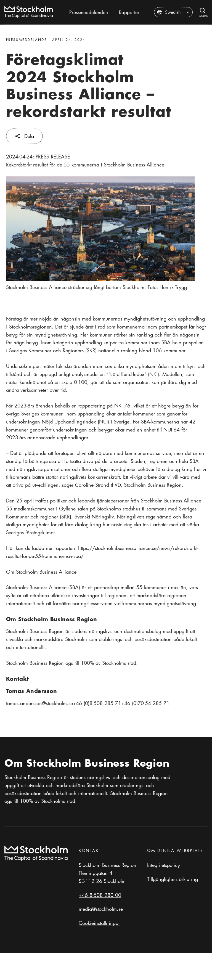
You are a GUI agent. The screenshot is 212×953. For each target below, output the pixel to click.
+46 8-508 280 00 (100, 895)
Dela (24, 136)
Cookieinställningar (99, 923)
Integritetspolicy (163, 865)
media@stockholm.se (101, 909)
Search (203, 15)
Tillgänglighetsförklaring (172, 879)
